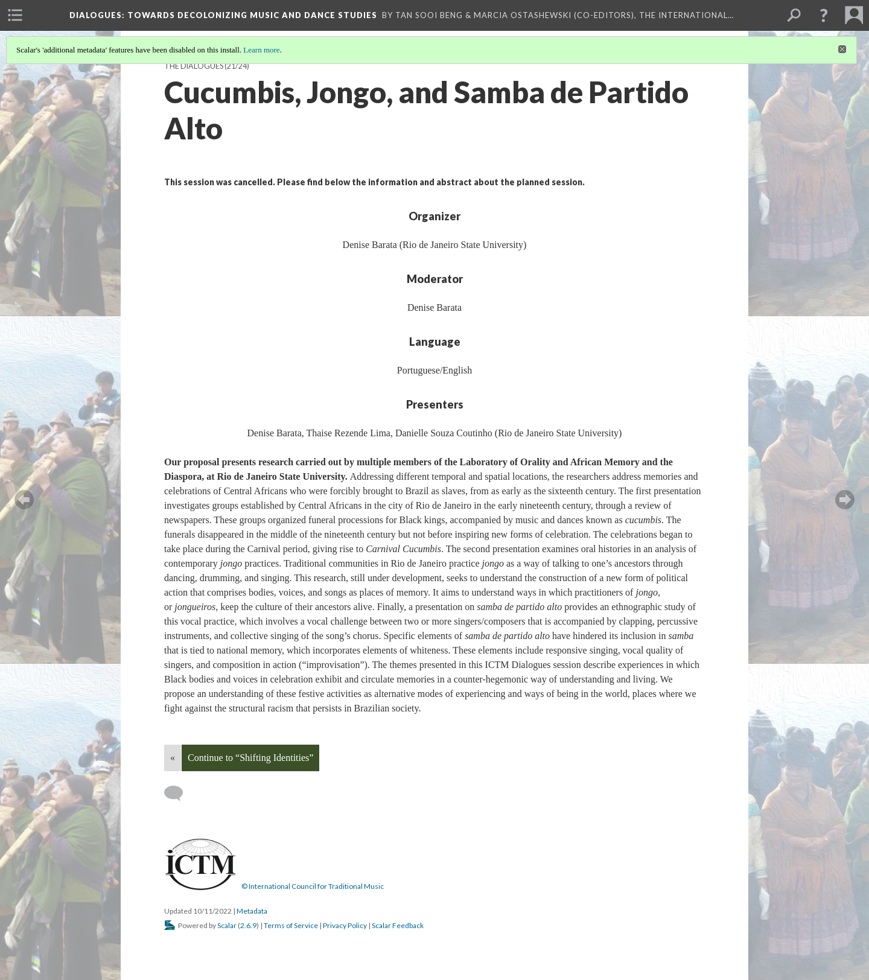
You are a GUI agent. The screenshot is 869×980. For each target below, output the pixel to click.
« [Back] (172, 757)
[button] (824, 15)
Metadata (252, 910)
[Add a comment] (179, 793)
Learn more (261, 49)
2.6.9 (248, 925)
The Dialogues (193, 66)
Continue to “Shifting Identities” (250, 757)
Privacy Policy (345, 925)
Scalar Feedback (398, 925)
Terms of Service (291, 925)
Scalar (227, 925)
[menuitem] (15, 15)
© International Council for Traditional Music (312, 886)
